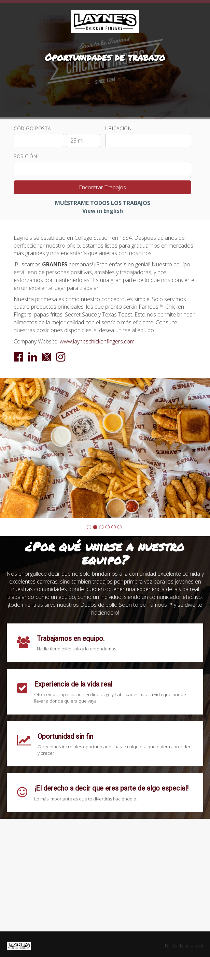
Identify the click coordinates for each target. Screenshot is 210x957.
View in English (102, 211)
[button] (89, 527)
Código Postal (33, 128)
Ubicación (118, 128)
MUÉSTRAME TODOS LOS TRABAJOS (102, 203)
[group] (105, 448)
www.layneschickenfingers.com (97, 341)
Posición (25, 156)
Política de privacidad (184, 946)
